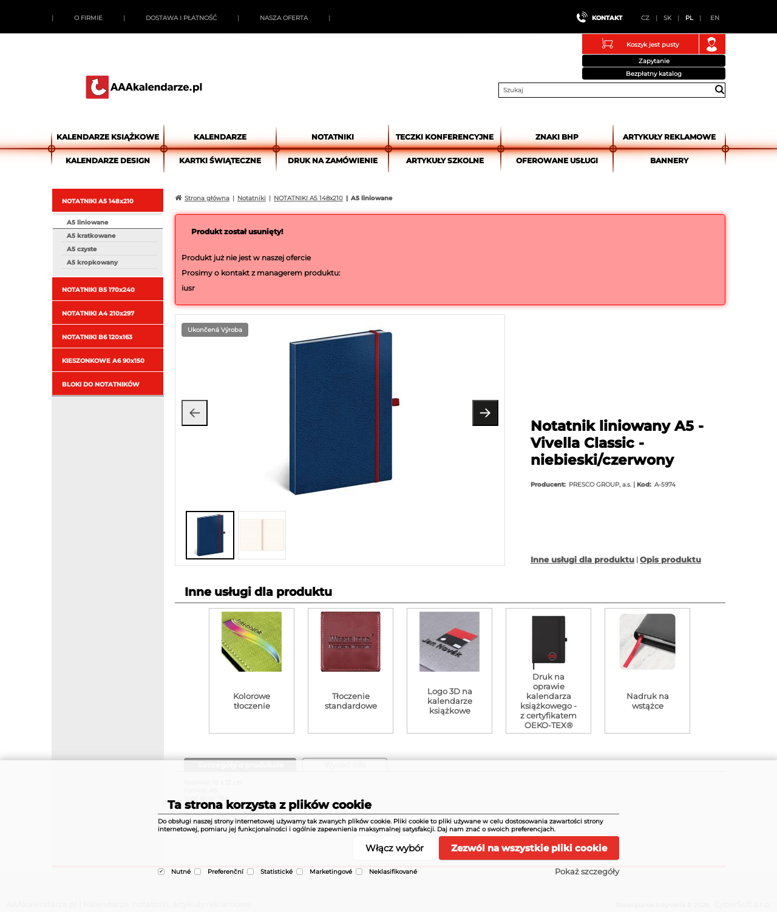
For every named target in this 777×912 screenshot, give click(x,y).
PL (689, 18)
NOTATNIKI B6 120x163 (97, 337)
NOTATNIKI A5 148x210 (98, 201)
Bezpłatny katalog (654, 74)
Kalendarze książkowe (107, 136)
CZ (645, 18)
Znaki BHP (557, 136)
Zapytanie (654, 61)
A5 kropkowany (92, 262)
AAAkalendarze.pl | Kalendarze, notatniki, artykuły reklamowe (144, 86)
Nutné (181, 872)
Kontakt (607, 18)
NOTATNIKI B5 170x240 (98, 290)
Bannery (669, 160)
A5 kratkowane (91, 236)
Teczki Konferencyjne (445, 136)
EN (714, 18)
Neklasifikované (393, 872)
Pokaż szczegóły (587, 871)
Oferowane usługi (557, 160)
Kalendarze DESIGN (108, 160)
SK (667, 18)
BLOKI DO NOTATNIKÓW (101, 384)
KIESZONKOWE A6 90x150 (103, 361)
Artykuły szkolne (445, 160)
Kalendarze (220, 136)
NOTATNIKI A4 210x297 (98, 313)
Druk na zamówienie (333, 160)
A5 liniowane (87, 222)
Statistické (276, 872)
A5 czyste (82, 249)
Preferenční (225, 872)
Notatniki (332, 136)
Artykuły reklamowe (669, 136)
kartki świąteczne (220, 160)
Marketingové (331, 872)
